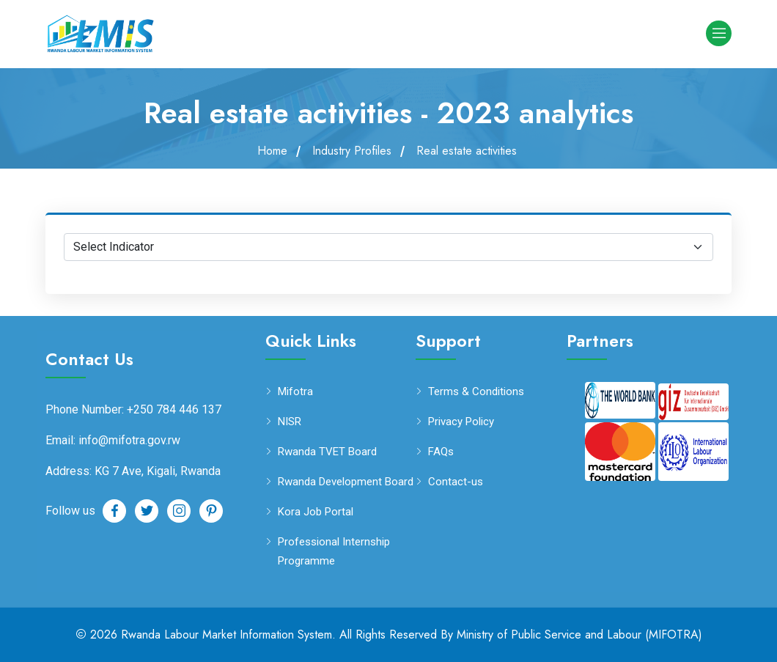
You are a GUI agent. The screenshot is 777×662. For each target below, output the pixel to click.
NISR (289, 422)
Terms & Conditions (476, 392)
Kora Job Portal (315, 512)
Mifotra (295, 392)
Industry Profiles (351, 151)
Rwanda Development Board (345, 482)
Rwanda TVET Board (327, 452)
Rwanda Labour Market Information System (226, 634)
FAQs (441, 452)
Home (272, 151)
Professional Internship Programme (334, 550)
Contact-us (455, 482)
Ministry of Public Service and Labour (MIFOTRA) (579, 634)
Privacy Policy (461, 422)
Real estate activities (466, 151)
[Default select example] (388, 247)
